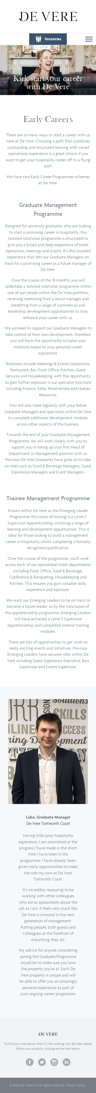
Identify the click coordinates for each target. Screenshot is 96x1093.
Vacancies (53, 39)
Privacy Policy (76, 1085)
